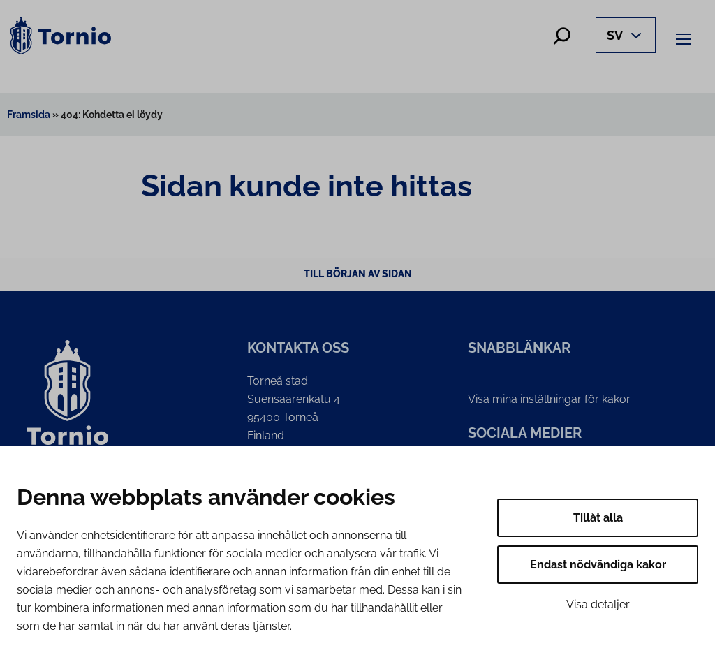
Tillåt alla (598, 517)
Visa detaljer (598, 604)
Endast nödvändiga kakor (598, 564)
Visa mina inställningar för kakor (549, 399)
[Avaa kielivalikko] (626, 35)
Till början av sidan (358, 273)
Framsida (28, 114)
